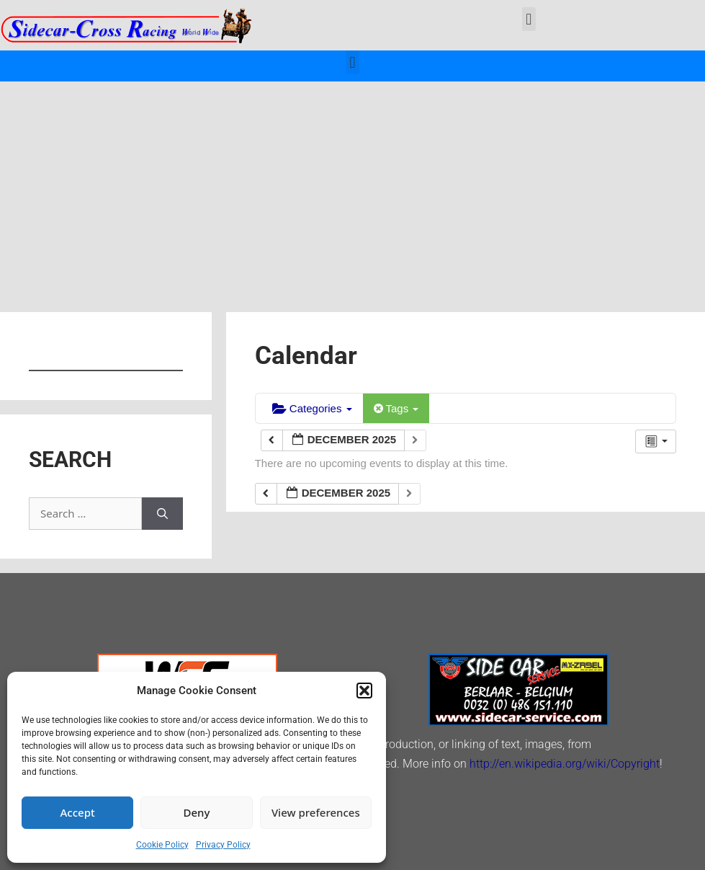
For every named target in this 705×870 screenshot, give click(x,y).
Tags (396, 408)
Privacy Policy (223, 845)
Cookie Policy (162, 845)
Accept (77, 812)
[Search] (162, 513)
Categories (312, 408)
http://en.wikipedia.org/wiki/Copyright (565, 764)
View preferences (315, 812)
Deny (197, 812)
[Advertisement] (352, 189)
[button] (364, 690)
